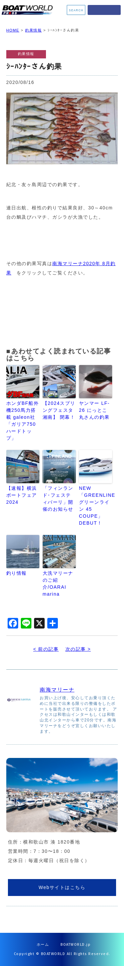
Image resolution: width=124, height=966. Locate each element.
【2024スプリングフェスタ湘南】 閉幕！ (59, 410)
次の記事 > (78, 649)
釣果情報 (33, 30)
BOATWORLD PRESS (28, 10)
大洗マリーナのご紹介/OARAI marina (58, 583)
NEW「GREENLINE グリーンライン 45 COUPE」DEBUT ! (95, 505)
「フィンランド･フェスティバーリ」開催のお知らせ (58, 498)
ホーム (43, 944)
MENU (104, 10)
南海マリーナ (57, 690)
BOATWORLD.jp (76, 944)
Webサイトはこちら (62, 887)
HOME (13, 30)
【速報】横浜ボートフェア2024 (21, 495)
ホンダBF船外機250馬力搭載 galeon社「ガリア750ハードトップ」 (22, 421)
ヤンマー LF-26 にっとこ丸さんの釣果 (94, 410)
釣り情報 (16, 573)
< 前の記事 (46, 649)
